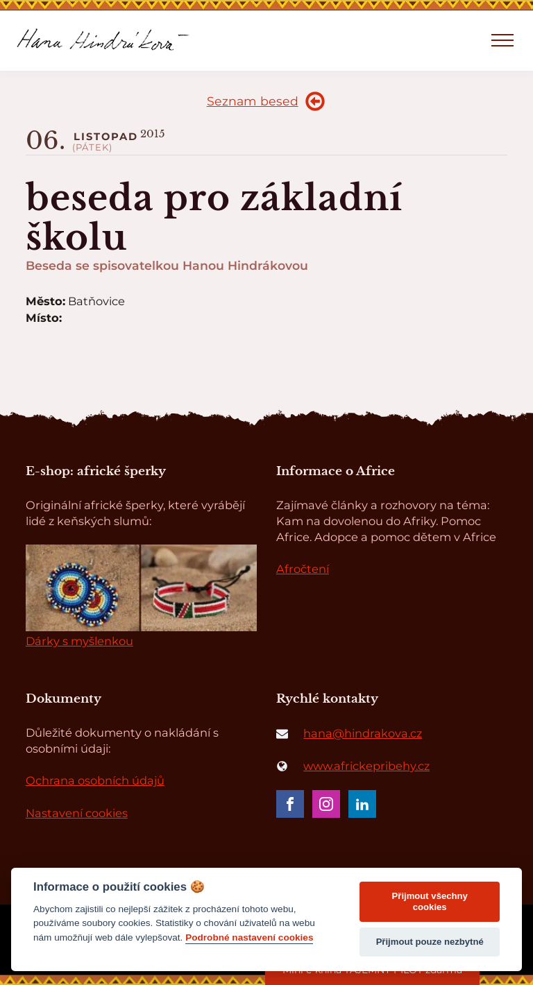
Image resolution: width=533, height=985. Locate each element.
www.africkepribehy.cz (366, 766)
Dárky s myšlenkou (79, 641)
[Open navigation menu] (502, 40)
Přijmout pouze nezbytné (430, 941)
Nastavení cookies (77, 813)
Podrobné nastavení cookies (249, 937)
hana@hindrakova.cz (362, 733)
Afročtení (302, 569)
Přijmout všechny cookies (430, 901)
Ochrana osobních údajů (95, 780)
